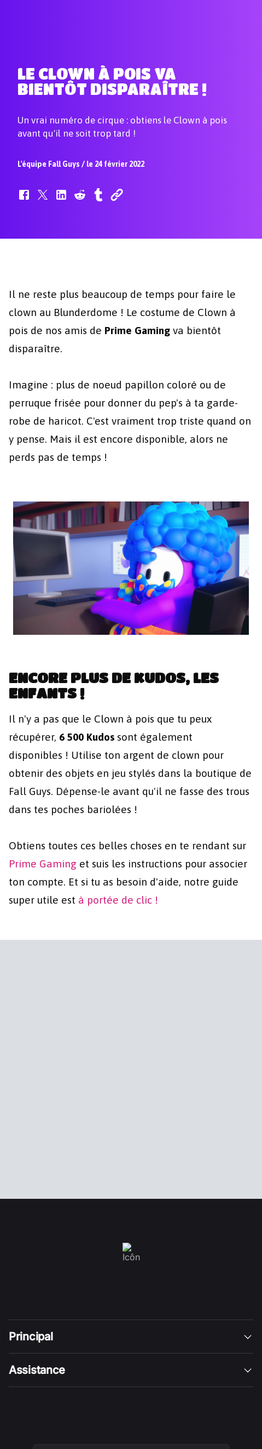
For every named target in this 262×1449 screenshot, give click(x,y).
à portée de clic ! (118, 899)
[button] (24, 200)
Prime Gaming (43, 863)
